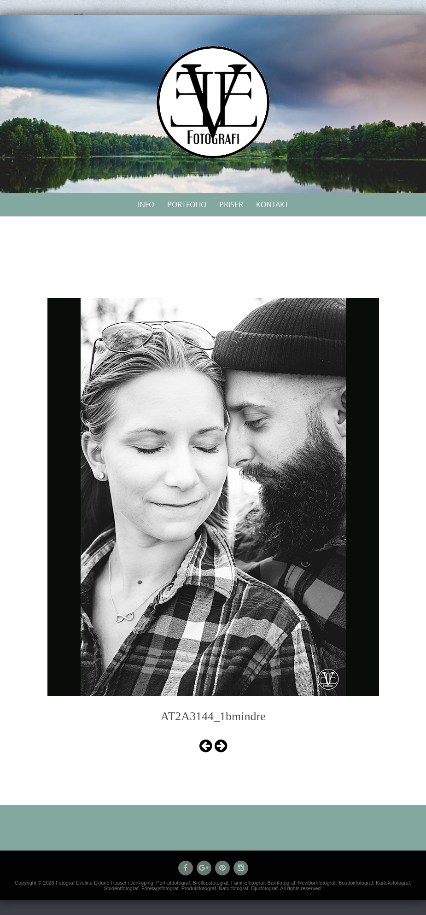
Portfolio (186, 204)
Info (146, 204)
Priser (231, 204)
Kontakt (272, 204)
